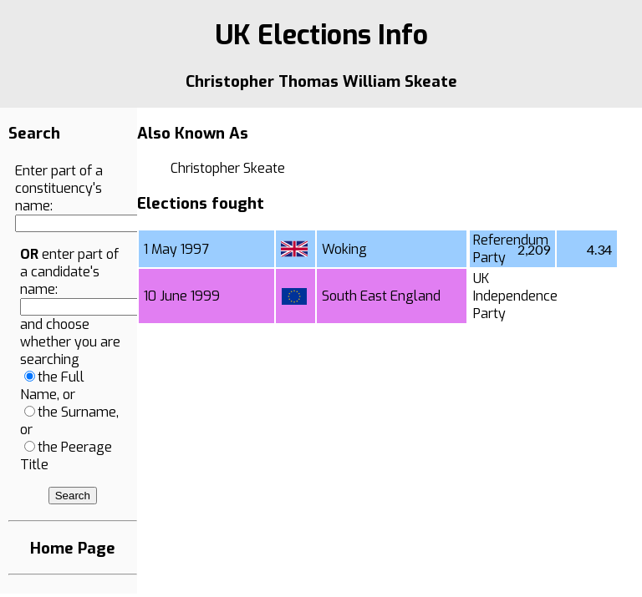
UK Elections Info (321, 35)
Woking (344, 249)
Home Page (72, 548)
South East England (381, 296)
